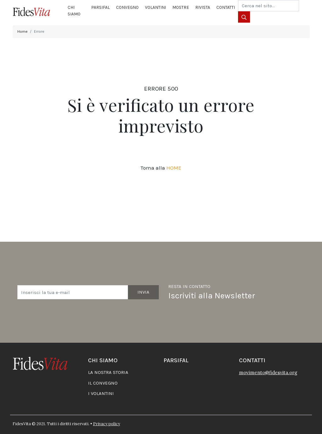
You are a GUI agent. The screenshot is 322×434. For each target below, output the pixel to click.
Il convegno (103, 383)
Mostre (180, 7)
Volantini (155, 7)
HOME (173, 168)
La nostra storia (108, 372)
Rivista (202, 7)
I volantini (101, 393)
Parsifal (100, 7)
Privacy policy (106, 423)
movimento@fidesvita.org (268, 372)
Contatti (225, 7)
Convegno (127, 7)
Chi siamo (74, 11)
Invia (143, 292)
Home (22, 31)
